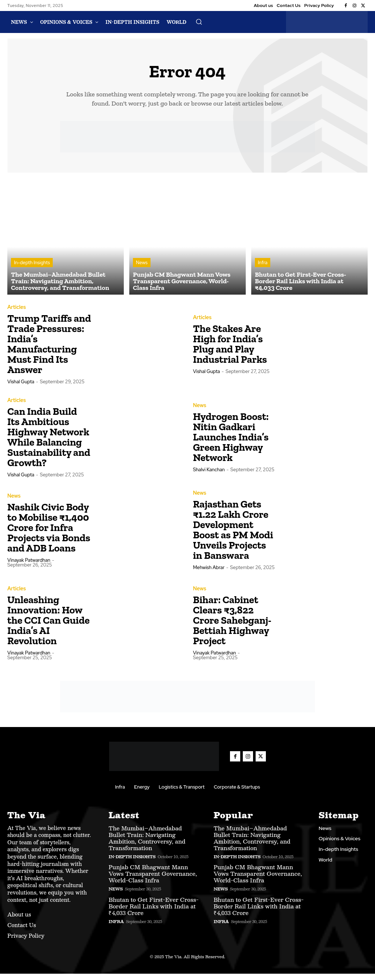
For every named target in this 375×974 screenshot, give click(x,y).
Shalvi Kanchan (209, 470)
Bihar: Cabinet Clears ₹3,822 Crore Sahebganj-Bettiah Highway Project (232, 621)
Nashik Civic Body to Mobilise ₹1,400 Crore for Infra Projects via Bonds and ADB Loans (48, 528)
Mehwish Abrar (208, 568)
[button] (199, 21)
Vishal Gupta (20, 382)
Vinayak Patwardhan (28, 561)
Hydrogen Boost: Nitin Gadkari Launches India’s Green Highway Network (231, 437)
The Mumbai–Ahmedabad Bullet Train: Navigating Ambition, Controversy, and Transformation (146, 838)
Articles (16, 307)
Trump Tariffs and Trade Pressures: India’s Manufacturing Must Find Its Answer (49, 344)
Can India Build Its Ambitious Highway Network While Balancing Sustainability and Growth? (48, 437)
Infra (262, 263)
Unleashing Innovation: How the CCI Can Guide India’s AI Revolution (48, 621)
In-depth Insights (32, 263)
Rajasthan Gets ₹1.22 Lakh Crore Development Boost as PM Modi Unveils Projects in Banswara (233, 530)
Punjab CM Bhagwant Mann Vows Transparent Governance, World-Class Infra (152, 874)
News (142, 263)
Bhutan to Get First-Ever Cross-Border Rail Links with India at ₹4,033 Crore (153, 906)
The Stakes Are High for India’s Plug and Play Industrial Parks (231, 344)
